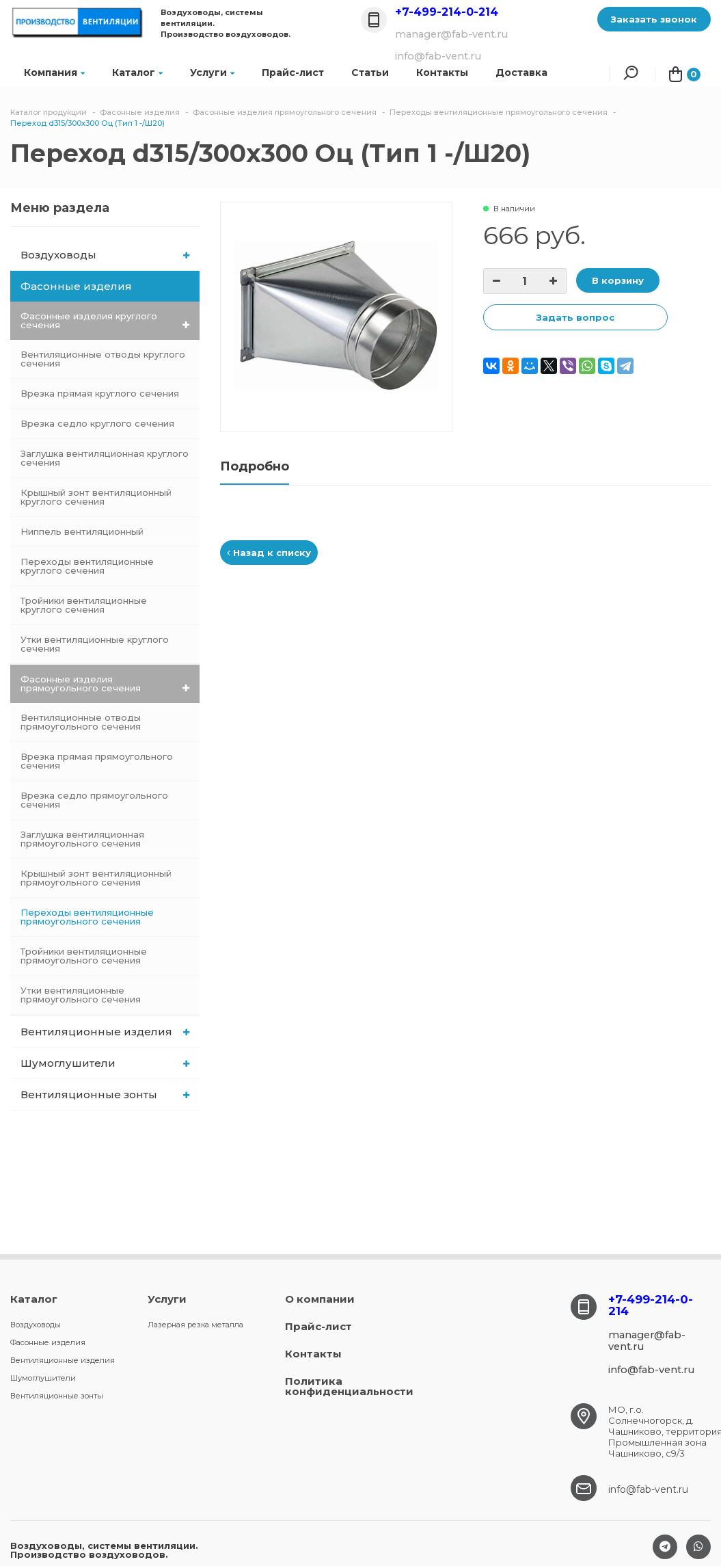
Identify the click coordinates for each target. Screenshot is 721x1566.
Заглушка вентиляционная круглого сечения (105, 458)
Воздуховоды (105, 254)
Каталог (137, 72)
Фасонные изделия (106, 286)
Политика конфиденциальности (349, 1386)
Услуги (212, 72)
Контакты (313, 1353)
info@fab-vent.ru (648, 1489)
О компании (320, 1298)
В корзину (618, 280)
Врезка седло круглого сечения (97, 423)
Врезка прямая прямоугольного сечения (97, 761)
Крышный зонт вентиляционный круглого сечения (96, 497)
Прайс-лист (293, 72)
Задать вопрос (575, 317)
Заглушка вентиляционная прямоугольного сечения (82, 839)
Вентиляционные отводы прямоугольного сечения (81, 722)
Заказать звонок (654, 19)
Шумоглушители (105, 1063)
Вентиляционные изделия (105, 1031)
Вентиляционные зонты (105, 1094)
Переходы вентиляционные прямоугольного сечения (87, 917)
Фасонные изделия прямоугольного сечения (105, 683)
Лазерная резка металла (195, 1324)
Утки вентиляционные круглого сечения (95, 644)
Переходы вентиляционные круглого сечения (87, 566)
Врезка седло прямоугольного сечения (94, 800)
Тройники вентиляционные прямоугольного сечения (84, 956)
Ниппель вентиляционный (82, 531)
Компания (54, 72)
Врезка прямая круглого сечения (100, 393)
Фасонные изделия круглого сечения (105, 320)
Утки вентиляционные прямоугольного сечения (81, 995)
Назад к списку (269, 552)
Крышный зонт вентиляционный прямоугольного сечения (96, 878)
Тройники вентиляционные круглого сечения (84, 605)
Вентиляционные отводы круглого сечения (103, 359)
